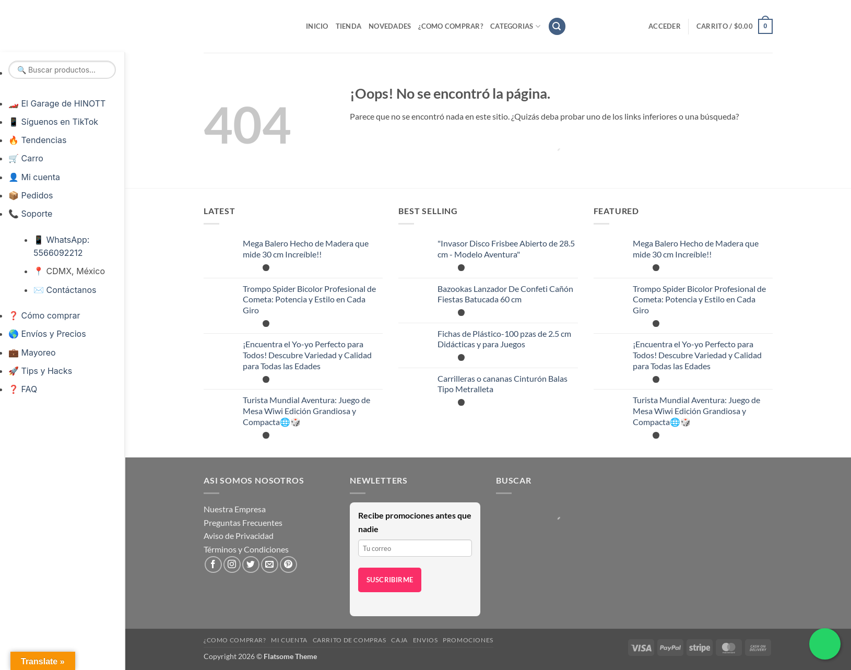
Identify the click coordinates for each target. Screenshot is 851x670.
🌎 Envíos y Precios (47, 333)
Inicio (317, 26)
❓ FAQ (22, 389)
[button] (557, 26)
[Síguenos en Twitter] (250, 564)
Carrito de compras (349, 640)
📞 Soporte (30, 213)
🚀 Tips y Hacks (40, 371)
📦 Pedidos (30, 195)
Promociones (468, 640)
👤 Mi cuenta (34, 177)
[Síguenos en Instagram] (232, 564)
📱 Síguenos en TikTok (53, 121)
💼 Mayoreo (32, 352)
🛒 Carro (25, 158)
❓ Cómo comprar (44, 315)
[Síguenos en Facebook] (213, 564)
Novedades (390, 26)
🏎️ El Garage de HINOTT (56, 103)
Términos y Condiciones (246, 549)
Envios (425, 640)
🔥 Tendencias (37, 140)
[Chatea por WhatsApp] (825, 644)
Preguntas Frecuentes (243, 522)
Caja (399, 640)
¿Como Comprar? (450, 26)
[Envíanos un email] (269, 564)
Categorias (515, 26)
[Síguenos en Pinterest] (288, 564)
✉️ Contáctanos (64, 290)
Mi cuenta (289, 640)
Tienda (349, 26)
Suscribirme (390, 579)
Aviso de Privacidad (239, 535)
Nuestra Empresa (235, 509)
